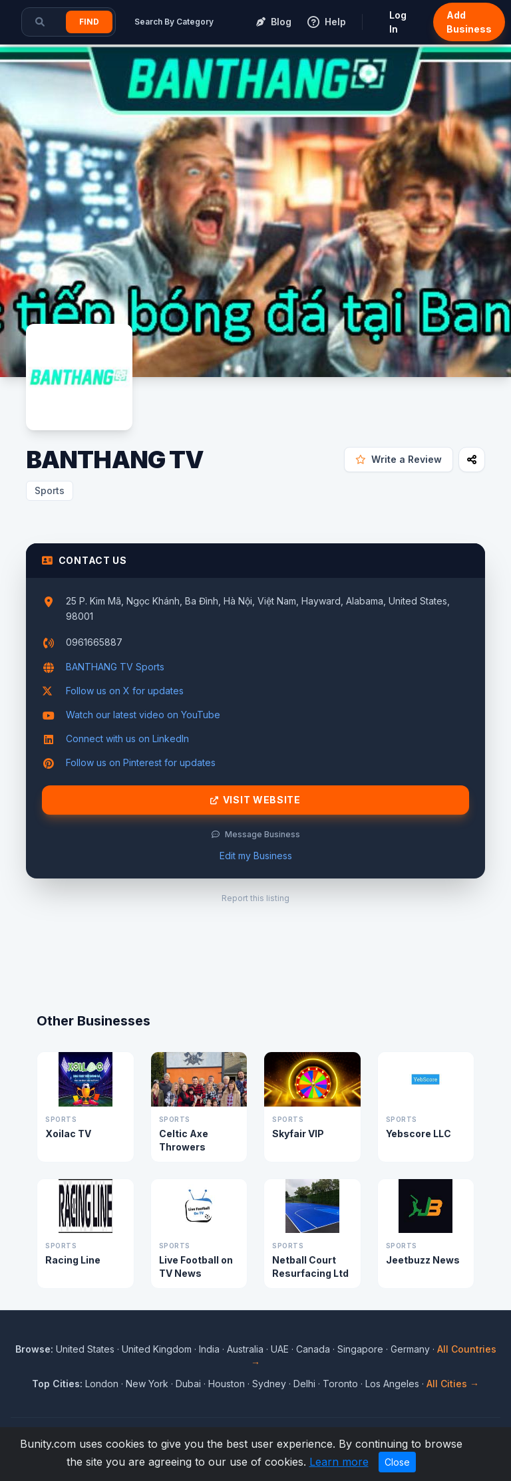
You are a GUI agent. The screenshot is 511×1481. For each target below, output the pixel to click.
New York (147, 1383)
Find (89, 22)
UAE (280, 1349)
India (209, 1349)
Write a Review (398, 459)
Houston (226, 1383)
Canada (313, 1349)
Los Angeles (392, 1383)
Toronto (340, 1383)
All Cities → (452, 1383)
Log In (398, 22)
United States (85, 1349)
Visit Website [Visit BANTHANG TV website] (255, 800)
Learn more (339, 1461)
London (101, 1383)
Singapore (360, 1349)
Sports (50, 490)
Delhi (304, 1383)
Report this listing (255, 898)
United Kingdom (157, 1349)
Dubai (188, 1383)
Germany (410, 1349)
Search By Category (174, 22)
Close (397, 1462)
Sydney (269, 1383)
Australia (245, 1349)
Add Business (469, 22)
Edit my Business (256, 855)
